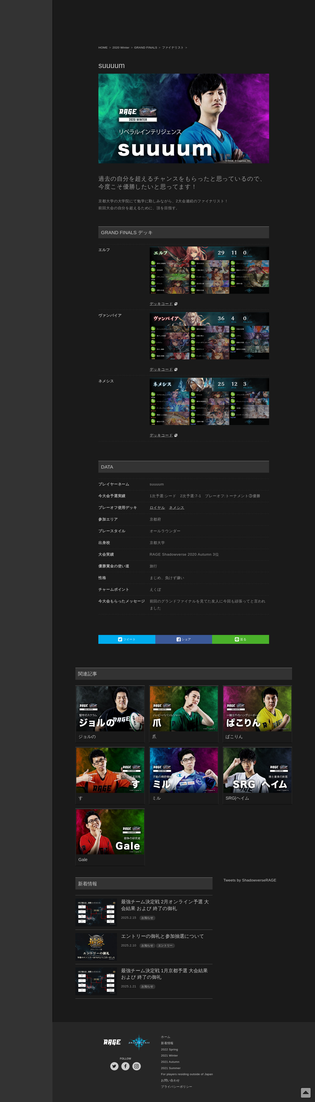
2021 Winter (169, 1055)
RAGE (112, 1043)
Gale (83, 859)
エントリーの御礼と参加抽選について (162, 936)
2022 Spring (169, 1049)
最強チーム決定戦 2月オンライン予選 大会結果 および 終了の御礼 (165, 905)
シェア (184, 639)
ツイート (127, 639)
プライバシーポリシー (176, 1086)
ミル (156, 798)
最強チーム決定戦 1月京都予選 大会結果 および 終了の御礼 (164, 974)
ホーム (165, 1037)
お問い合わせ (170, 1080)
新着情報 (167, 1043)
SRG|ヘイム (237, 798)
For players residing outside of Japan (187, 1074)
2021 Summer (170, 1068)
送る (240, 639)
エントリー (165, 945)
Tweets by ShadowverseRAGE (249, 880)
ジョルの (87, 736)
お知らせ (147, 917)
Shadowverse (139, 1043)
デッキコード (161, 304)
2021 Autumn (170, 1061)
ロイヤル (157, 508)
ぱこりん (234, 736)
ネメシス (176, 508)
